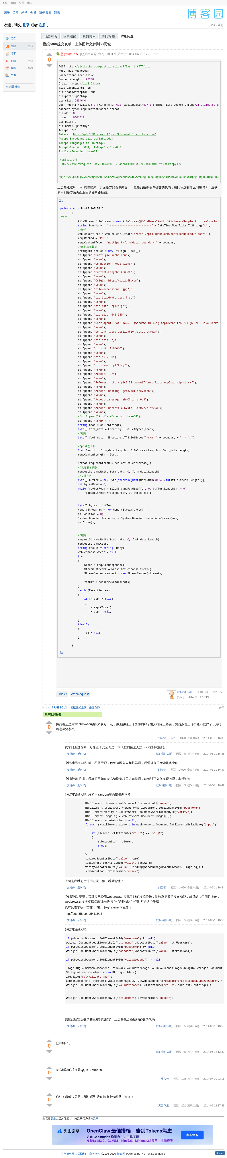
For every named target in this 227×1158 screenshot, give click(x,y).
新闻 (13, 2)
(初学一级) (192, 753)
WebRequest (80, 694)
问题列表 (50, 36)
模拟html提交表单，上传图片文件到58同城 (77, 44)
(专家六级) (192, 738)
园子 (7, 12)
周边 (29, 2)
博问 (13, 46)
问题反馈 (14, 86)
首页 (5, 2)
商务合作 (94, 1153)
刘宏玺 (162, 738)
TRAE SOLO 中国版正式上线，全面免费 (76, 707)
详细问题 (127, 36)
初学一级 (203, 692)
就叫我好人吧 (185, 692)
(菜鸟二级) (192, 1105)
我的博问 (89, 36)
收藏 (13, 67)
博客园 (121, 1153)
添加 (30, 67)
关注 (16, 12)
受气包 (165, 1078)
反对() (81, 753)
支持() (71, 753)
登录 (25, 25)
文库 (13, 75)
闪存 (13, 38)
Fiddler (62, 694)
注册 (42, 25)
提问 (30, 46)
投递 (30, 61)
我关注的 (69, 36)
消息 (57, 12)
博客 (13, 53)
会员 (21, 2)
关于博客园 (67, 1153)
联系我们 (81, 1153)
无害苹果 (163, 1105)
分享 (221, 707)
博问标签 (108, 36)
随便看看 (45, 12)
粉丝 (24, 12)
